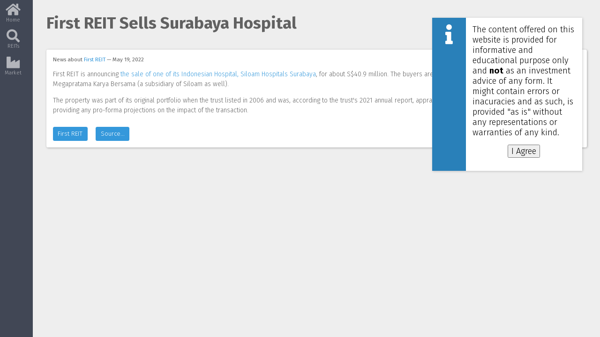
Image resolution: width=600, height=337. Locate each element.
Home (13, 16)
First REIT (94, 59)
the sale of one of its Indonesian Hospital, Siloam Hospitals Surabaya (218, 74)
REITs (13, 42)
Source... (113, 143)
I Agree (523, 151)
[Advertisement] (510, 195)
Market (13, 69)
